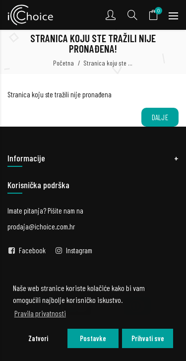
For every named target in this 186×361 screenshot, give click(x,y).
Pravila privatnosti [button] (40, 313)
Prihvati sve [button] (147, 338)
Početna (63, 63)
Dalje (160, 117)
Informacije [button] (26, 157)
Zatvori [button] (38, 338)
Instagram (79, 250)
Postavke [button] (93, 338)
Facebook (32, 250)
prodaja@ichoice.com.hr (41, 226)
